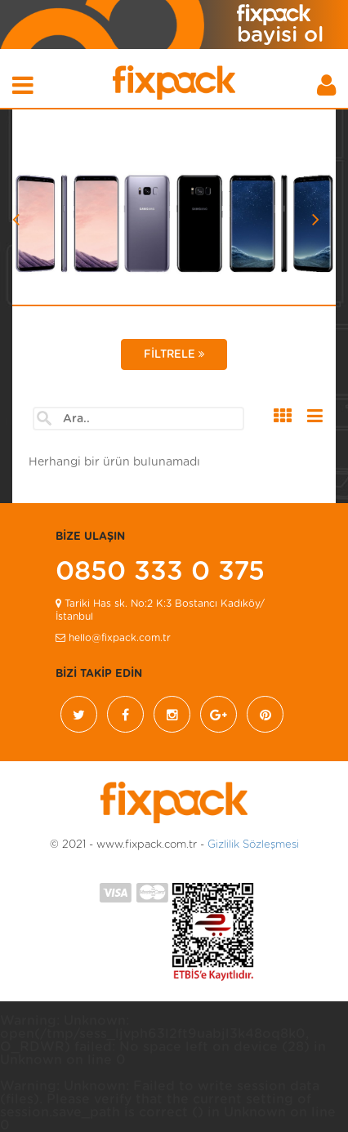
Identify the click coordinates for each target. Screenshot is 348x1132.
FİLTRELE (174, 354)
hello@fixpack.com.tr (113, 638)
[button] (36, 243)
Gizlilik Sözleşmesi (253, 845)
